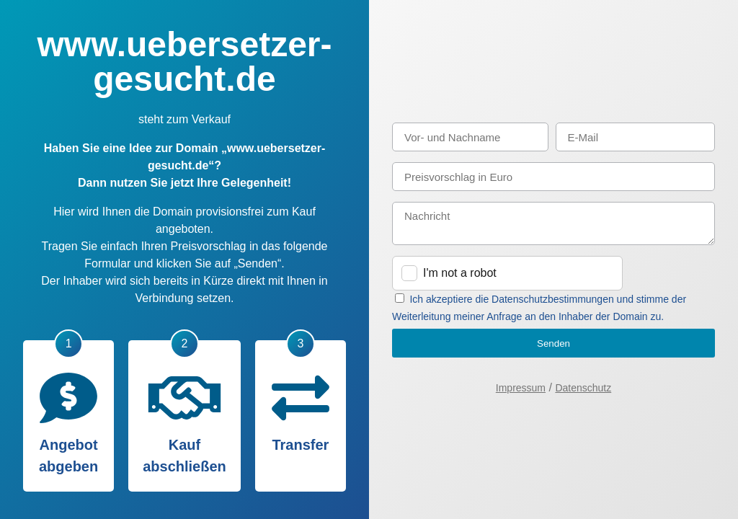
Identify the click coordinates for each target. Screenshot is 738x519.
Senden (553, 343)
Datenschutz (583, 388)
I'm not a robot (460, 273)
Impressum (521, 388)
